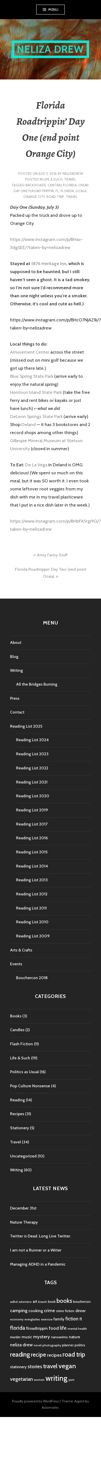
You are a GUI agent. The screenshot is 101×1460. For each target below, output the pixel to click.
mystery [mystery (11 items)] (41, 1337)
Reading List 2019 (32, 810)
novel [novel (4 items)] (37, 1345)
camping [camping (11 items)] (18, 1310)
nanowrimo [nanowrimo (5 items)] (59, 1337)
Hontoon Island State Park (36, 392)
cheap (83, 185)
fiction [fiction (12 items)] (71, 1319)
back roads (36, 185)
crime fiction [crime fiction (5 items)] (65, 1311)
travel (72, 197)
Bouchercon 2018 (32, 977)
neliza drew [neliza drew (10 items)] (21, 1344)
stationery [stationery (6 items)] (18, 1367)
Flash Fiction (21, 1043)
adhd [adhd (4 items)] (14, 1302)
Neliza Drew (50, 49)
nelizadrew (73, 174)
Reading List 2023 (32, 754)
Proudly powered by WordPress (35, 1401)
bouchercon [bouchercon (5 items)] (82, 1302)
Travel (70, 179)
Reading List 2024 (32, 739)
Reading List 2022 (32, 768)
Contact (17, 712)
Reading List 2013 (32, 880)
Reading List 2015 (31, 852)
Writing (16, 670)
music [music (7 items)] (27, 1336)
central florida (62, 185)
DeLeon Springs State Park (36, 416)
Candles (17, 1029)
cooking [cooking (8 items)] (35, 1310)
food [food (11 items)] (54, 1328)
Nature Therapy (24, 1222)
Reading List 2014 (32, 866)
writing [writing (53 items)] (56, 1378)
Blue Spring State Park (31, 376)
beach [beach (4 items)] (42, 1302)
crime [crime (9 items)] (49, 1310)
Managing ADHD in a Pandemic (38, 1264)
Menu (53, 9)
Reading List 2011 (31, 908)
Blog (14, 656)
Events (16, 964)
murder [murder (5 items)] (15, 1337)
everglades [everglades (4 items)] (32, 1319)
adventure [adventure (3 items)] (25, 1302)
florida (67, 191)
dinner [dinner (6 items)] (80, 1311)
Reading (17, 1100)
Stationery (19, 1127)
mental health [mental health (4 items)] (77, 1328)
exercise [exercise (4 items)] (47, 1319)
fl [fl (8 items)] (80, 1318)
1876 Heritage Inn (48, 263)
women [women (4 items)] (39, 1380)
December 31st (23, 1208)
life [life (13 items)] (63, 1328)
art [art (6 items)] (35, 1301)
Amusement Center (29, 352)
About (15, 642)
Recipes (17, 1113)
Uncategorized (23, 1156)
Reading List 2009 (33, 936)
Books (15, 1016)
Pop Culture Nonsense (30, 1085)
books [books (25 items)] (64, 1300)
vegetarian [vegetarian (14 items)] (21, 1379)
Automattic (50, 1407)
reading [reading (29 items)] (20, 1354)
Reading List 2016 (32, 838)
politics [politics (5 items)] (80, 1345)
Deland (28, 424)
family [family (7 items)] (59, 1319)
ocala (81, 191)
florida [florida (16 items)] (17, 1328)
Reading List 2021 (31, 782)
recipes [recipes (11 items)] (54, 1355)
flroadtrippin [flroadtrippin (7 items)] (37, 1328)
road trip (55, 197)
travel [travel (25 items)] (50, 1366)
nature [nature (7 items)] (74, 1336)
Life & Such (53, 179)
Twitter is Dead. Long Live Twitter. (40, 1236)
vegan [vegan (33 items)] (67, 1366)
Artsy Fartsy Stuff (52, 555)
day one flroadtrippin (34, 191)
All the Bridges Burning (36, 684)
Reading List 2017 (31, 824)
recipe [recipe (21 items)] (38, 1354)
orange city (34, 197)
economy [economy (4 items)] (16, 1319)
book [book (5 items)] (52, 1302)
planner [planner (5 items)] (68, 1345)
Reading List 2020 (32, 796)
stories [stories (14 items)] (35, 1366)
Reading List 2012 (31, 894)
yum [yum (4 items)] (71, 1380)
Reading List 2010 (32, 922)
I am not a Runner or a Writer (35, 1250)
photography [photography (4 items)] (51, 1345)
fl (57, 191)
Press (14, 698)
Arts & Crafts (21, 950)
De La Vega (36, 465)
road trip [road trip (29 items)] (74, 1354)
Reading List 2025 (26, 726)
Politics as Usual (24, 1071)
